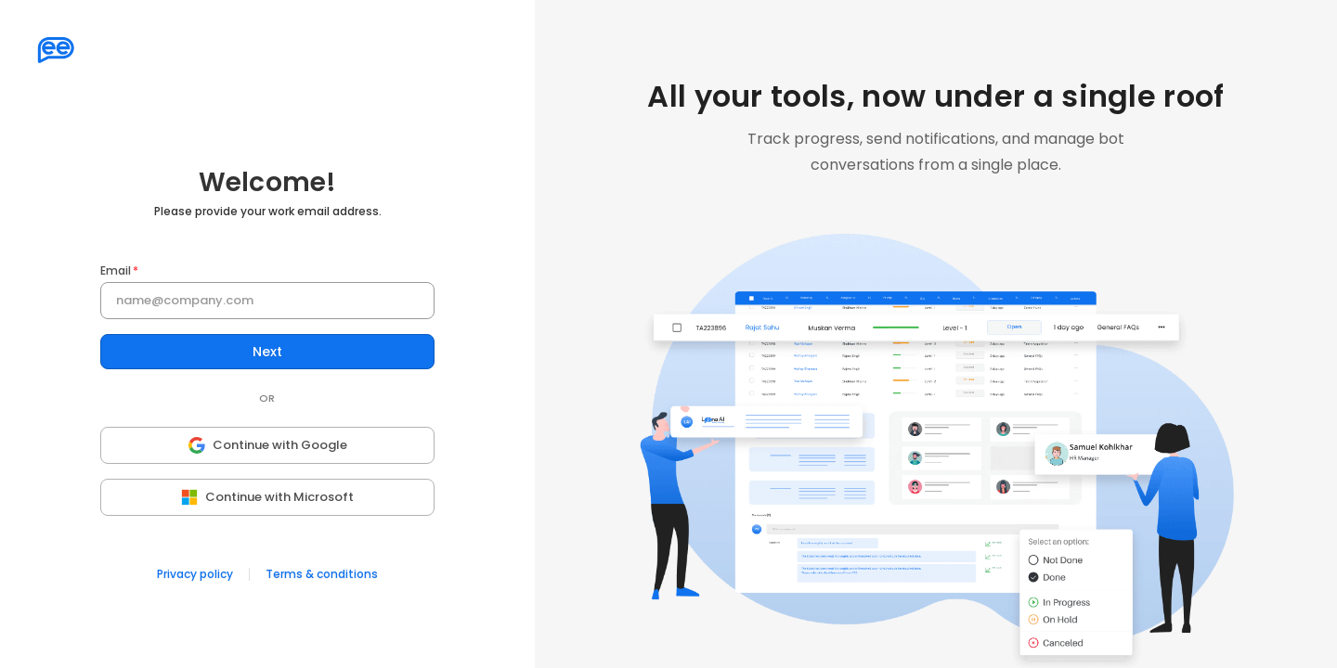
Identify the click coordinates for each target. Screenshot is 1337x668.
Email (115, 270)
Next (267, 352)
